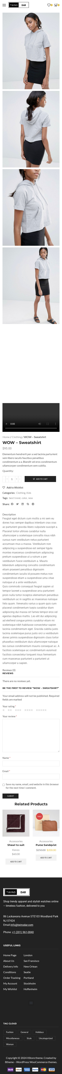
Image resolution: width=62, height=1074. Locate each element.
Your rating (9, 706)
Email (6, 771)
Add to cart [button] (16, 861)
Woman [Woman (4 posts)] (10, 1044)
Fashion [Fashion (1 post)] (9, 1032)
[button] (4, 5)
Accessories (16, 841)
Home (6, 436)
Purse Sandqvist (46, 845)
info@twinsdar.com (22, 924)
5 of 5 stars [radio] (41, 710)
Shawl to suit (15, 845)
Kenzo (16, 849)
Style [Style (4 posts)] (29, 1038)
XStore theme (35, 1057)
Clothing (17, 436)
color (24, 497)
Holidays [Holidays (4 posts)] (40, 1032)
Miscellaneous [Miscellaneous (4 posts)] (13, 1038)
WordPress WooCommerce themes (36, 1062)
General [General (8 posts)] (24, 1032)
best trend (14, 497)
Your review (9, 716)
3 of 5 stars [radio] (18, 710)
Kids (28, 492)
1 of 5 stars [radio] (3, 710)
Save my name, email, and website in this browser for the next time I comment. (32, 786)
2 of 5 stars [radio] (10, 710)
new (30, 497)
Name (6, 757)
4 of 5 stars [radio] (28, 710)
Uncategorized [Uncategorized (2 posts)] (46, 1038)
